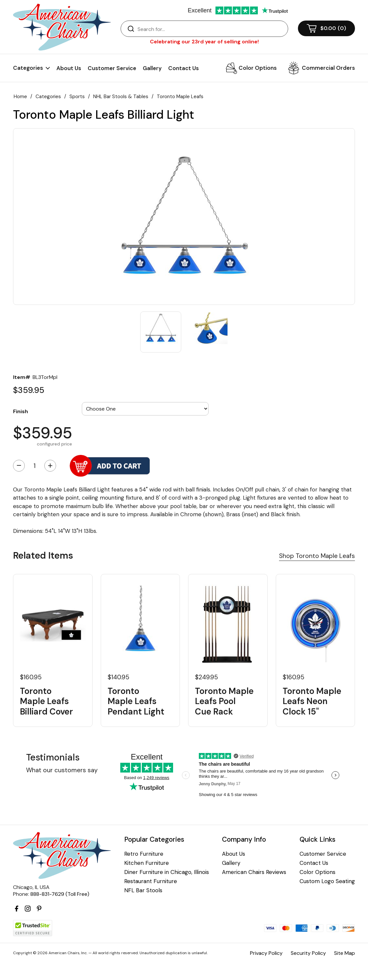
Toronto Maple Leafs (180, 96)
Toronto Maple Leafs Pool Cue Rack (224, 701)
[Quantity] (34, 466)
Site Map (344, 953)
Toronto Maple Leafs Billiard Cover (46, 701)
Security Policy (308, 953)
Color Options (258, 67)
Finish (20, 411)
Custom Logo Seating (327, 881)
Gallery (152, 68)
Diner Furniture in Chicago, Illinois (166, 872)
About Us (68, 68)
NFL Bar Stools (143, 890)
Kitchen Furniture (146, 863)
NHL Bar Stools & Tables (120, 96)
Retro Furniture (143, 854)
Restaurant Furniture (150, 881)
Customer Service (112, 68)
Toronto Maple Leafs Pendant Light (136, 701)
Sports (77, 96)
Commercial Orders (328, 67)
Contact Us (183, 68)
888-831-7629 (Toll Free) (59, 894)
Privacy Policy (266, 953)
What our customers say (62, 770)
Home (20, 96)
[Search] (211, 29)
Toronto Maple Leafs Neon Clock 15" (312, 701)
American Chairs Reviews (254, 872)
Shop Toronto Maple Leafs (317, 556)
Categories (48, 96)
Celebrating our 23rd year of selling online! (204, 41)
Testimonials (53, 757)
